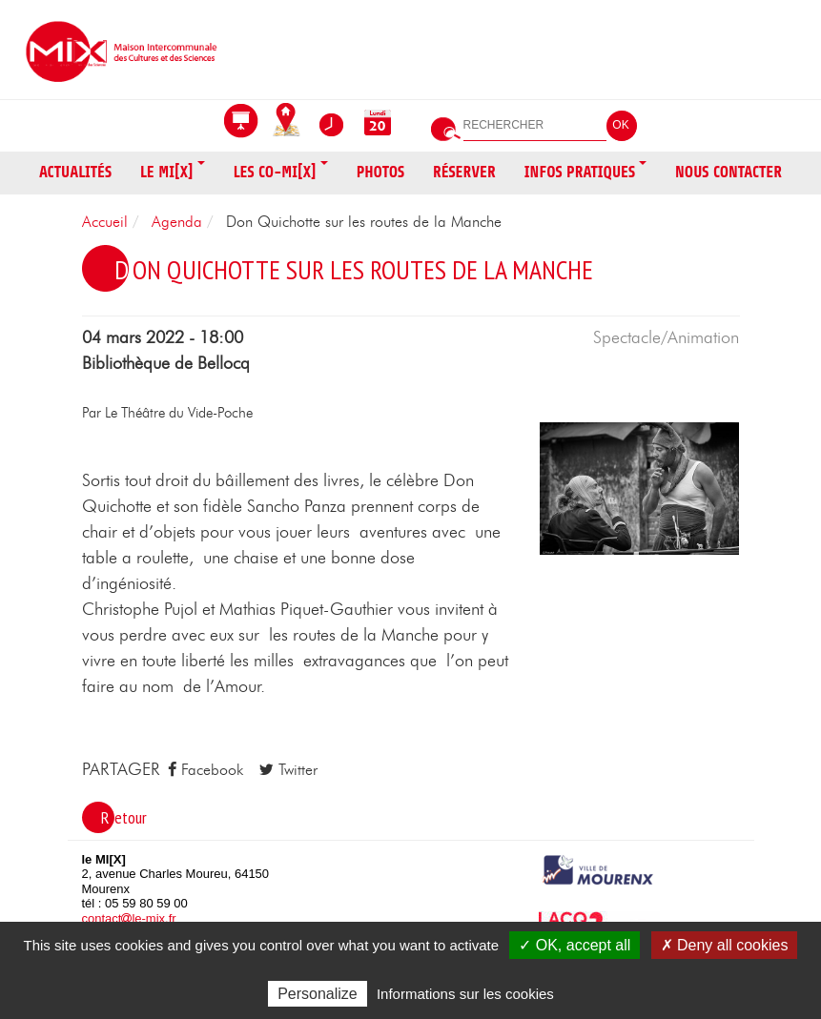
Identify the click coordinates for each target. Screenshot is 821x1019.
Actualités (75, 172)
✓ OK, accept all (574, 945)
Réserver (464, 172)
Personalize (317, 994)
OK (620, 125)
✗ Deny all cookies (725, 945)
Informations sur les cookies (465, 994)
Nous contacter (728, 172)
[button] (640, 487)
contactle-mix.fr (129, 918)
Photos (380, 172)
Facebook (205, 770)
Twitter (288, 770)
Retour (124, 817)
